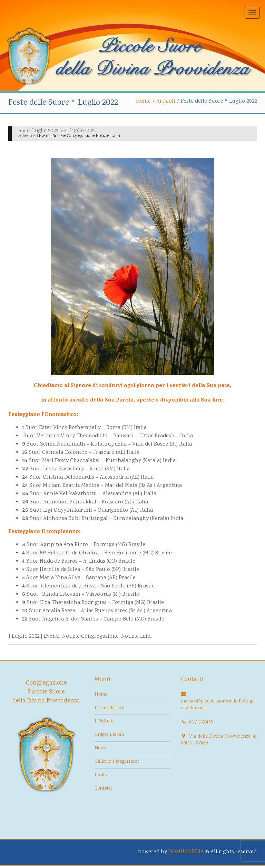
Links (101, 775)
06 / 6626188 (201, 722)
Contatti (103, 788)
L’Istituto (104, 721)
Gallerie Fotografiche (117, 761)
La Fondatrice (110, 708)
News (100, 748)
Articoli (165, 101)
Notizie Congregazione (90, 636)
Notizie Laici (136, 636)
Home (143, 101)
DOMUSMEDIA (186, 852)
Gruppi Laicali (109, 734)
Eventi (52, 636)
